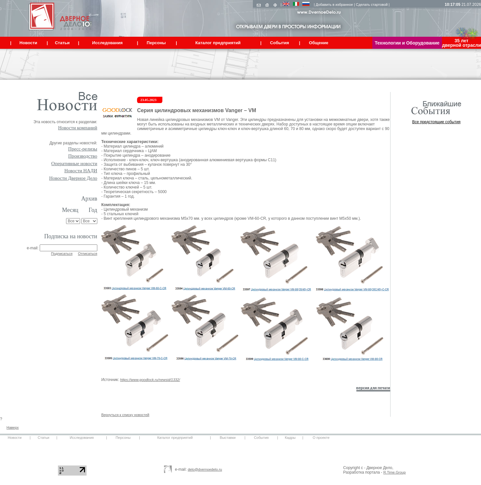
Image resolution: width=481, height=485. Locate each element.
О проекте (321, 437)
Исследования (82, 437)
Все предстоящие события (436, 122)
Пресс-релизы (82, 148)
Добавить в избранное (334, 5)
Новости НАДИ (80, 170)
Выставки (228, 437)
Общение (318, 42)
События (261, 437)
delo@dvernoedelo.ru (205, 469)
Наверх (13, 427)
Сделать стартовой (372, 5)
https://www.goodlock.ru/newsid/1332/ (150, 380)
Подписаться (62, 254)
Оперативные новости (74, 163)
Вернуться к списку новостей (125, 415)
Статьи (43, 437)
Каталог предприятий (175, 437)
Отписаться (87, 254)
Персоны (123, 437)
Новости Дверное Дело (73, 178)
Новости (15, 437)
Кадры (290, 437)
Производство (82, 156)
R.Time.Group (394, 472)
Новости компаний (77, 127)
